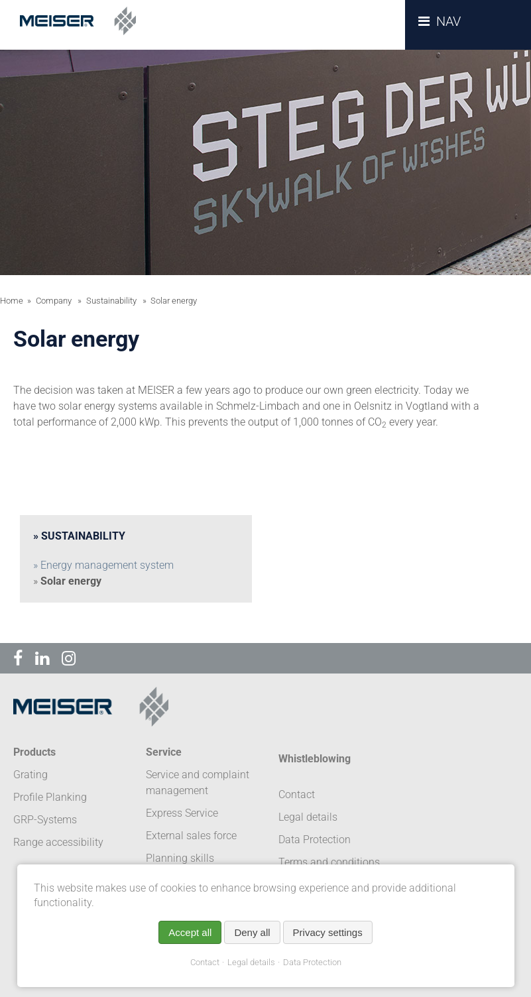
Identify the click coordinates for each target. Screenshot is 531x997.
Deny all (252, 932)
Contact (204, 962)
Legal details (251, 962)
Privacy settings (328, 932)
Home (11, 301)
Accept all (189, 932)
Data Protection (312, 962)
